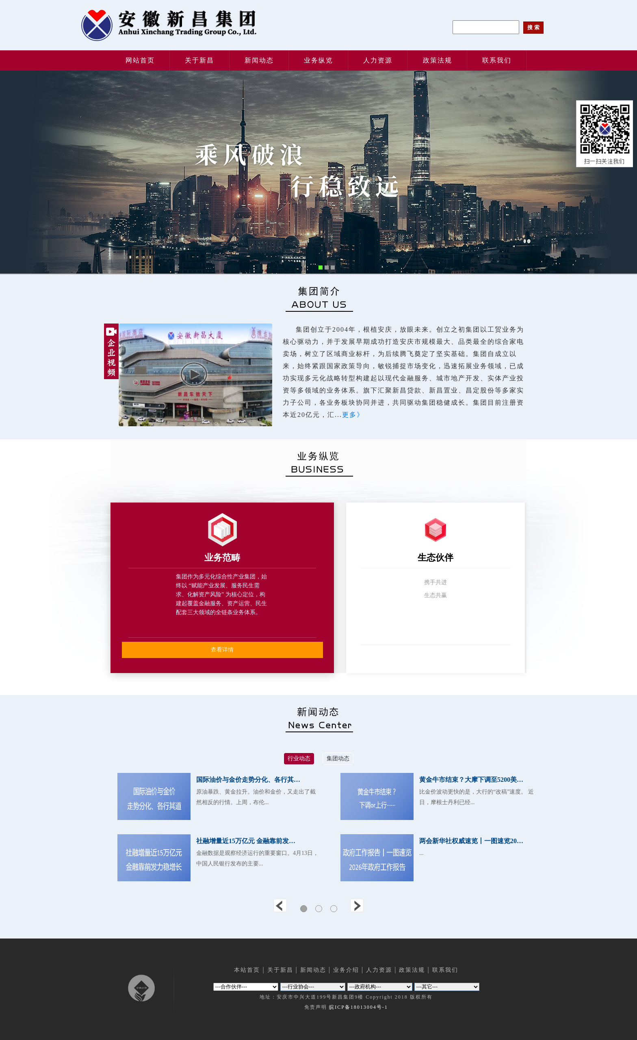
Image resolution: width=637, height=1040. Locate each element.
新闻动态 (259, 60)
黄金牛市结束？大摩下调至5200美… (471, 779)
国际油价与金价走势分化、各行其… (248, 779)
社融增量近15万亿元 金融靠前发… (245, 840)
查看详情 (222, 650)
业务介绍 (346, 970)
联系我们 (496, 60)
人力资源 (377, 60)
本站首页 (247, 970)
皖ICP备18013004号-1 (358, 1007)
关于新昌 (199, 60)
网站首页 (140, 60)
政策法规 (437, 60)
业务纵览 (318, 60)
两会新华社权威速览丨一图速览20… (471, 840)
